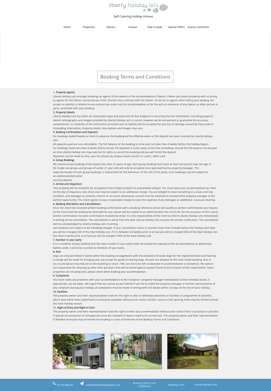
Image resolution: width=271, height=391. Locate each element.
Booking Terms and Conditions (144, 384)
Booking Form (176, 384)
